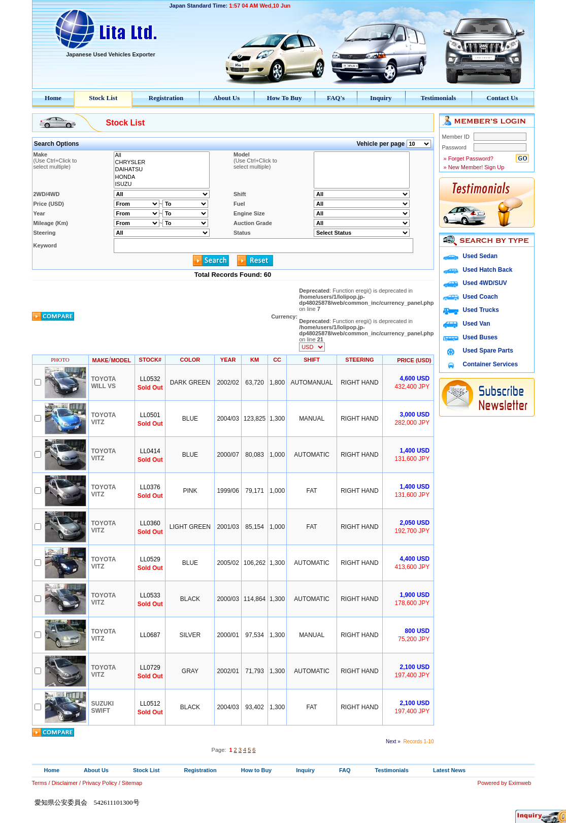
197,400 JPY (412, 675)
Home (53, 98)
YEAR (228, 360)
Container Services (490, 364)
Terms (39, 783)
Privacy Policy (99, 783)
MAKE (100, 360)
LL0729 (150, 667)
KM (254, 360)
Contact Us (502, 98)
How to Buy (256, 770)
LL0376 (150, 487)
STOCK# (150, 360)
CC (277, 360)
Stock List (103, 98)
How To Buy (284, 98)
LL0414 (150, 451)
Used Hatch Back (488, 269)
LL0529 (150, 559)
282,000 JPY (412, 422)
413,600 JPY (412, 567)
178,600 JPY (412, 603)
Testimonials (438, 98)
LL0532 (150, 379)
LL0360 (150, 523)
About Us (226, 98)
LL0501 (150, 415)
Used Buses (480, 337)
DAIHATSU (161, 169)
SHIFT (312, 360)
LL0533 (150, 595)
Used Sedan (480, 256)
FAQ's (336, 98)
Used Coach (480, 296)
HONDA (161, 177)
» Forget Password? (468, 158)
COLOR (190, 360)
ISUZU (161, 184)
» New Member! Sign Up (473, 167)
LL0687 (150, 635)
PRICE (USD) (414, 360)
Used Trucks (481, 309)
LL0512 (150, 703)
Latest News (449, 770)
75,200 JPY (413, 639)
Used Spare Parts (488, 350)
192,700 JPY (412, 530)
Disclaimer (65, 783)
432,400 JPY (412, 386)
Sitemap (132, 783)
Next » (393, 741)
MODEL (121, 360)
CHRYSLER (161, 162)
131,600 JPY (412, 458)
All (161, 155)
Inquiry (381, 98)
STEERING (359, 360)
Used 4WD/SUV (485, 283)
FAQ (345, 770)
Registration (166, 98)
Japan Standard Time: (199, 6)
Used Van (476, 323)
